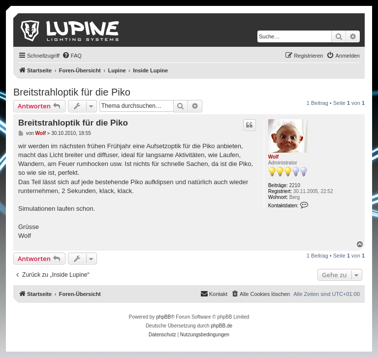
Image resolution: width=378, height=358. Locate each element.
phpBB (163, 317)
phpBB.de (221, 325)
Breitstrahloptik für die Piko (71, 92)
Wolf (273, 157)
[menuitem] (72, 56)
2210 (294, 185)
